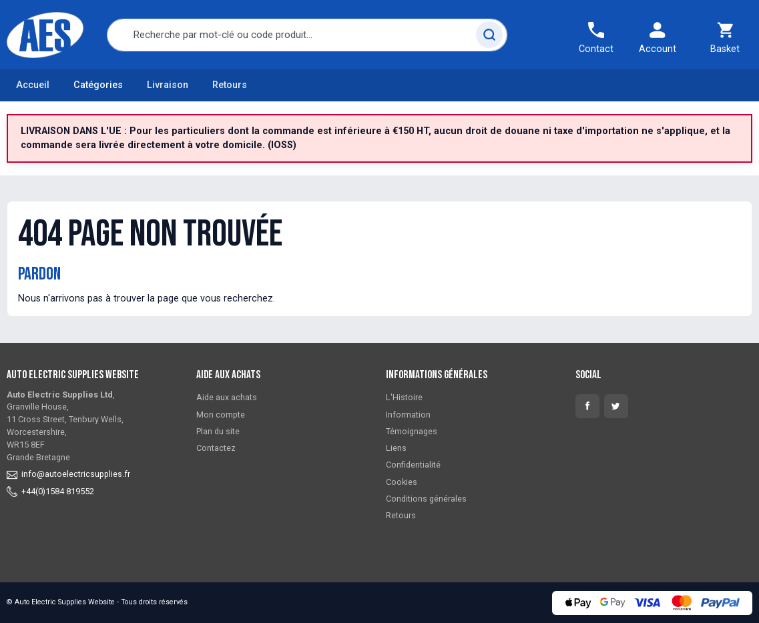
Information (408, 415)
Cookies (401, 482)
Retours (229, 85)
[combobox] (307, 35)
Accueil (32, 85)
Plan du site (218, 431)
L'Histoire (404, 397)
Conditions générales (426, 499)
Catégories (98, 85)
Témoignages (411, 431)
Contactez (216, 448)
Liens (396, 448)
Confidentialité (413, 465)
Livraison (167, 85)
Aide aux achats (226, 397)
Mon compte (220, 415)
